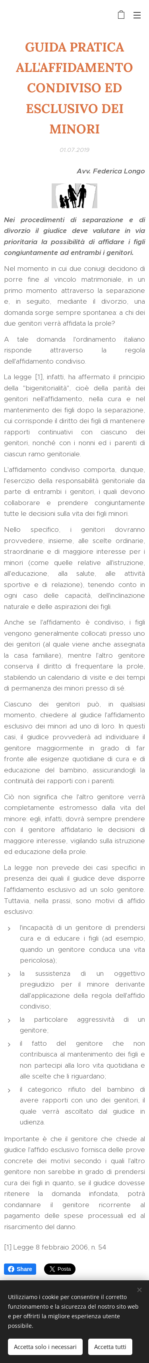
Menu (137, 15)
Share (20, 1269)
